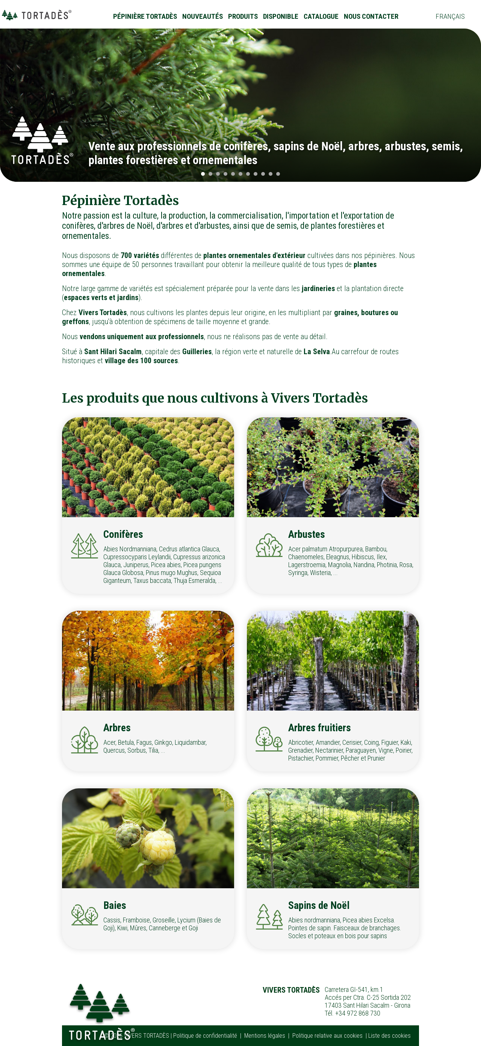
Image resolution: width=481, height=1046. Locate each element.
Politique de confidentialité (205, 1035)
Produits (243, 16)
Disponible (280, 16)
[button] (203, 174)
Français (450, 16)
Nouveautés (202, 16)
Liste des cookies (389, 1035)
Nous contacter (371, 16)
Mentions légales (264, 1035)
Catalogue (321, 16)
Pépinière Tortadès (145, 16)
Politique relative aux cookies (327, 1035)
